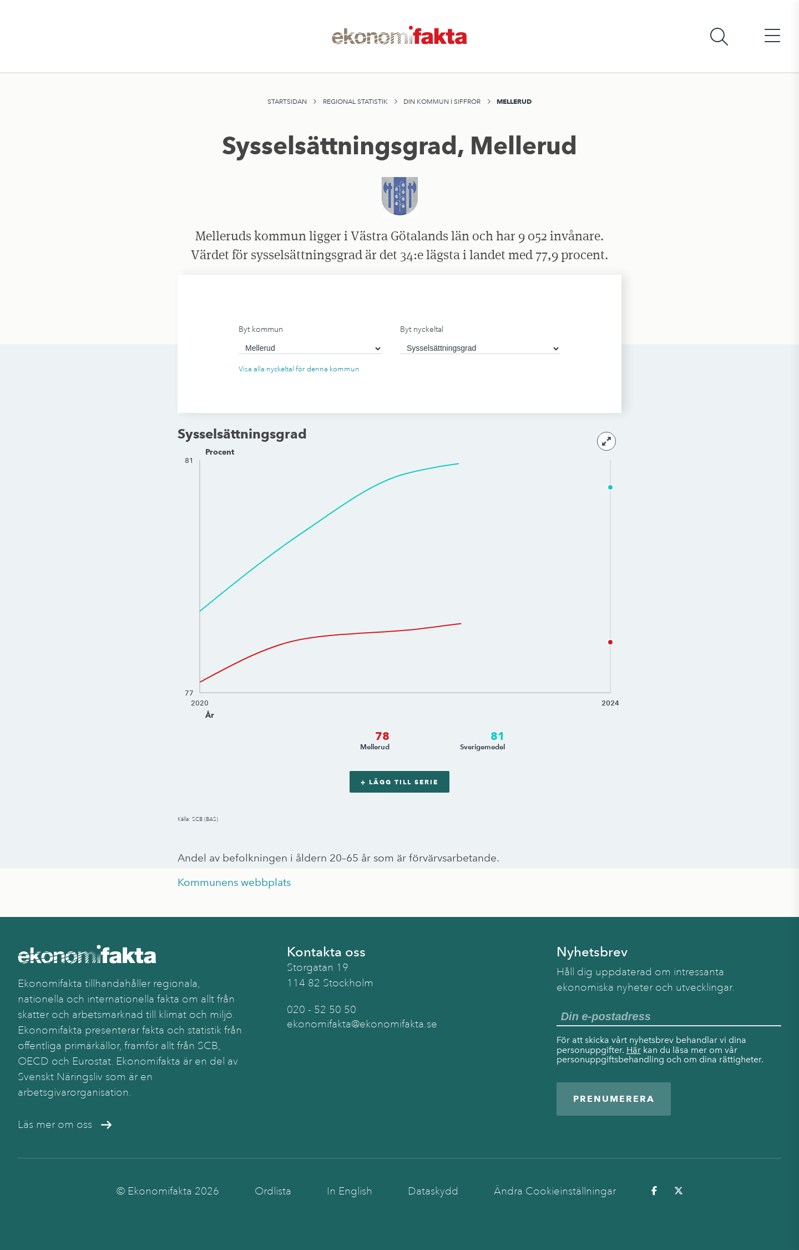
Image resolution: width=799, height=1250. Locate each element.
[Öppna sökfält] (719, 36)
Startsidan (287, 101)
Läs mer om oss (65, 1124)
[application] (399, 604)
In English (349, 1191)
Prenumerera (614, 1098)
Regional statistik (355, 101)
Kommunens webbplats (234, 882)
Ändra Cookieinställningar (555, 1191)
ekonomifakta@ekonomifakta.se (362, 1024)
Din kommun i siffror (442, 101)
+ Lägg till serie (399, 782)
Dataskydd (433, 1191)
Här (633, 1050)
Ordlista (273, 1191)
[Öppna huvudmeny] (772, 36)
